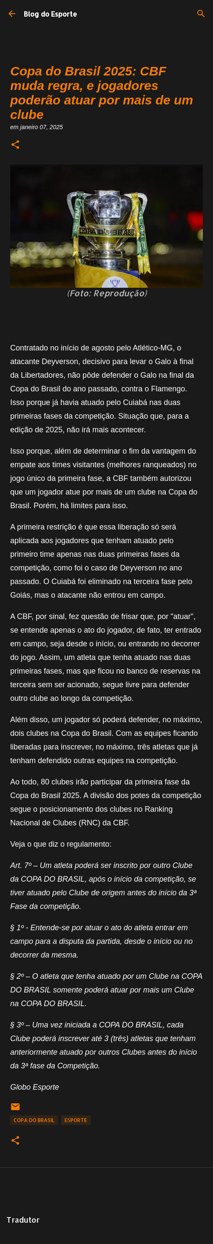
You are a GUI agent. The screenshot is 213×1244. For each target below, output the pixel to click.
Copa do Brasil (34, 1120)
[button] (15, 145)
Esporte (76, 1120)
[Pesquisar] (201, 13)
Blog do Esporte (50, 13)
